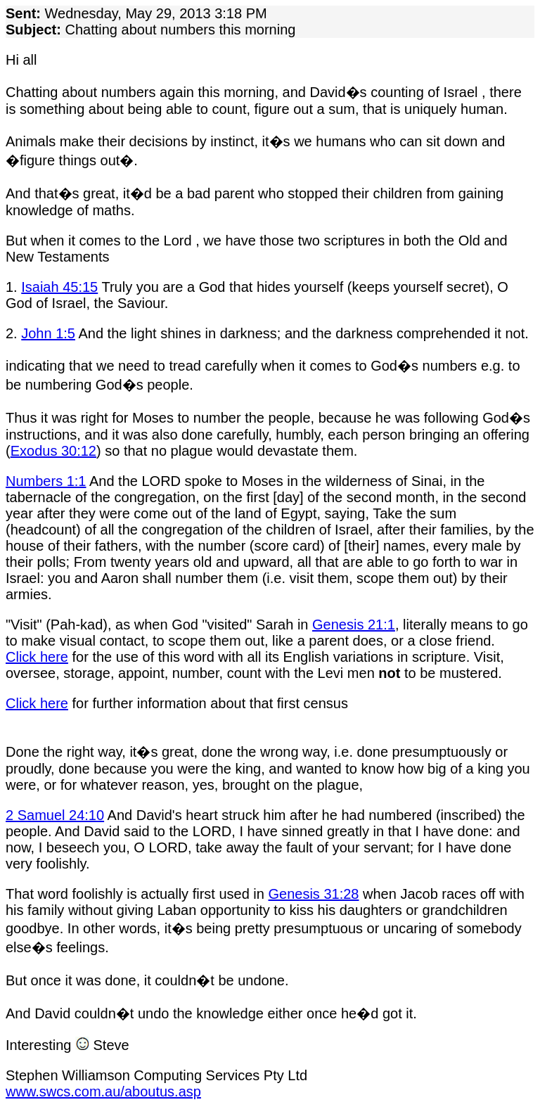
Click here (37, 657)
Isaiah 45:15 (59, 287)
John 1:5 (48, 333)
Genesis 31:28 (314, 894)
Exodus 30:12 (53, 451)
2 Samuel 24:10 (55, 815)
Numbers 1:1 (46, 481)
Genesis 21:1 (353, 624)
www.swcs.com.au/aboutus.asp (103, 1091)
